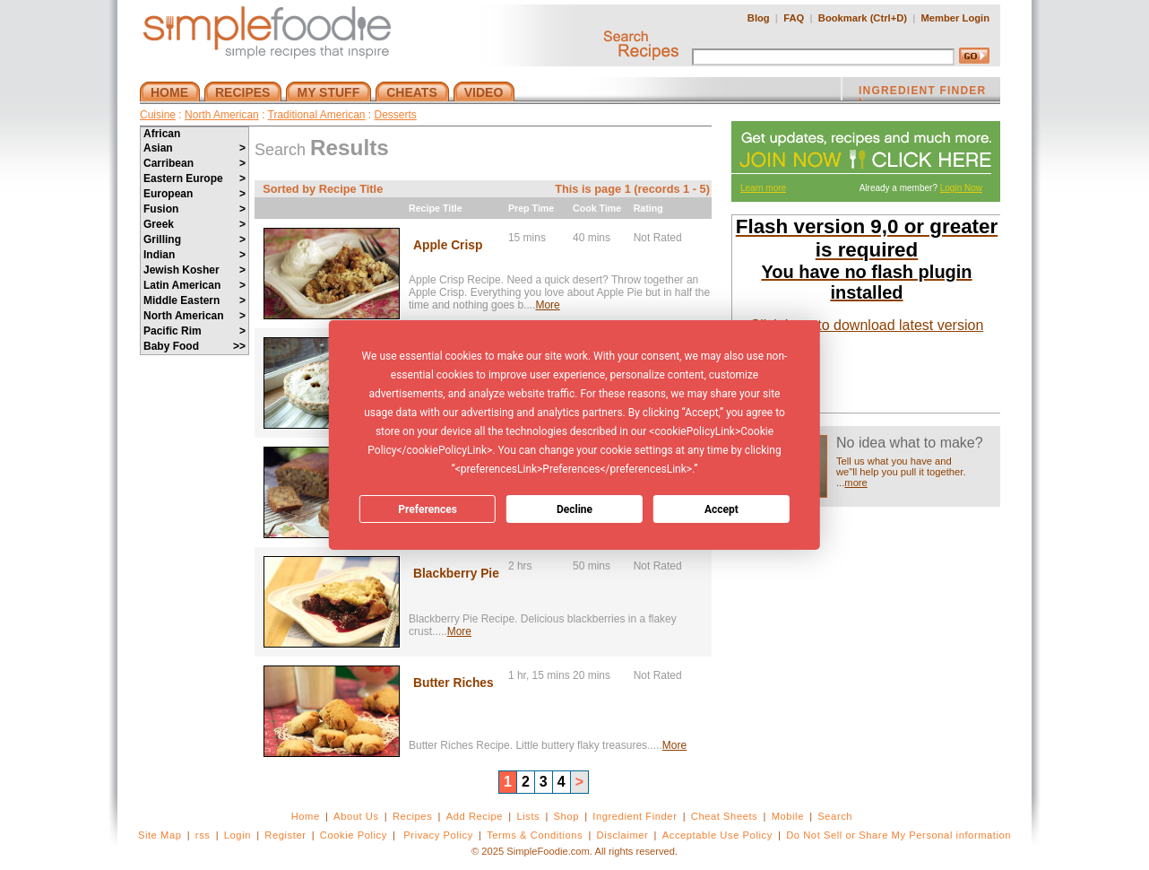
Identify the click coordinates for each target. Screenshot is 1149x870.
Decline (574, 509)
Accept (721, 509)
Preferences (427, 509)
